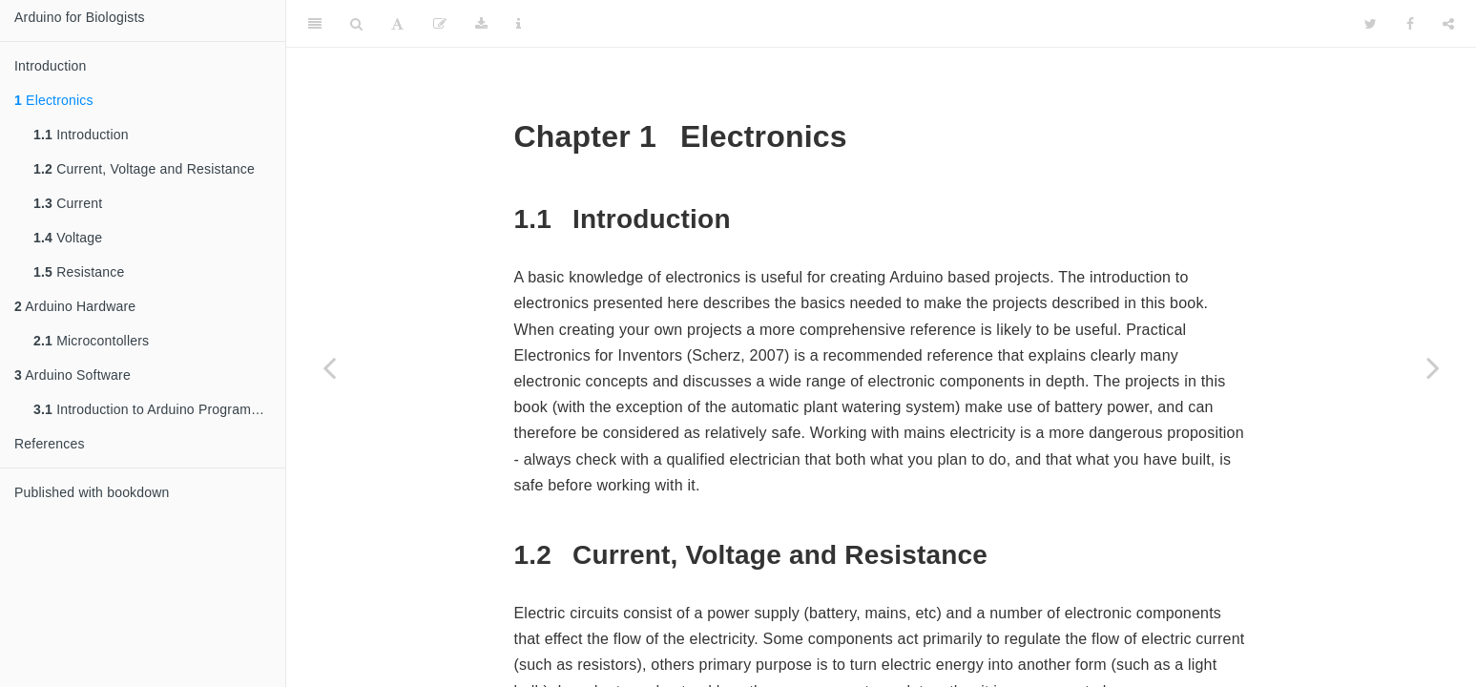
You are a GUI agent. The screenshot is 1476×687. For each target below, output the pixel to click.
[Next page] (1433, 367)
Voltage (67, 237)
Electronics (54, 100)
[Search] (356, 24)
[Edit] (440, 24)
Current (67, 203)
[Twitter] (1370, 24)
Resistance (78, 272)
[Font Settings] (397, 24)
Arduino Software (72, 375)
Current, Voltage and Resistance (144, 169)
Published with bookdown (92, 492)
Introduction (50, 65)
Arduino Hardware (74, 306)
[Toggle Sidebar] (315, 24)
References (49, 443)
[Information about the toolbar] (518, 24)
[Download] (481, 24)
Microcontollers (91, 340)
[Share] (1448, 24)
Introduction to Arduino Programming (157, 409)
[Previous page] (329, 367)
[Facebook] (1410, 24)
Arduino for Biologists (79, 17)
